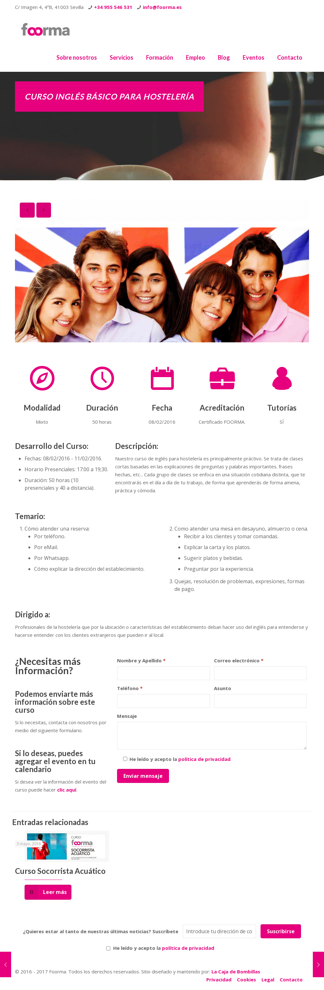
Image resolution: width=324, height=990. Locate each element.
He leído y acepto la (160, 948)
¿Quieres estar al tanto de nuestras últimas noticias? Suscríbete (100, 931)
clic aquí (66, 789)
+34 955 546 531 (113, 7)
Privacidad (219, 979)
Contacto (291, 979)
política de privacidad (204, 759)
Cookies (246, 979)
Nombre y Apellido (141, 660)
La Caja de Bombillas (235, 971)
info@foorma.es (162, 7)
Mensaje (127, 716)
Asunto (222, 688)
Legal (267, 979)
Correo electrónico (238, 660)
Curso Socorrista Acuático (60, 870)
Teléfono (130, 688)
